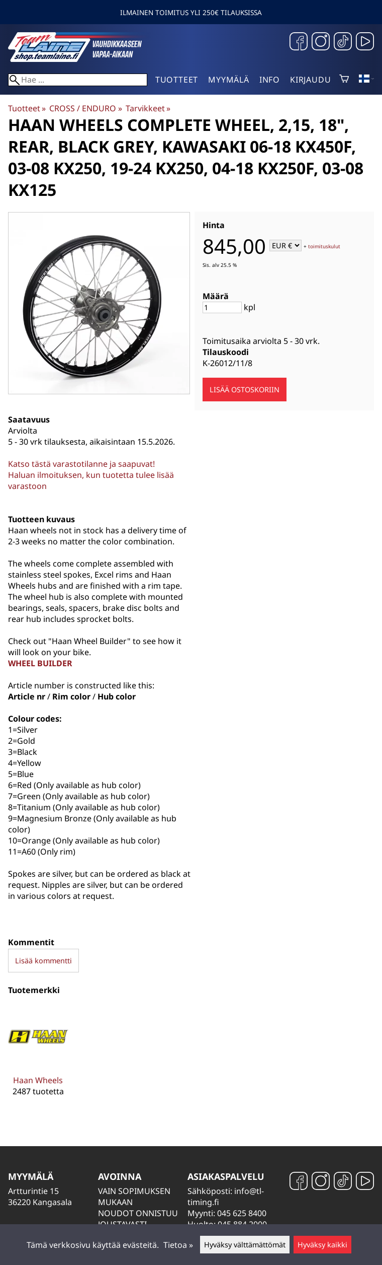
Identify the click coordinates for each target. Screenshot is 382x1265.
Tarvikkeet (148, 108)
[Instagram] (321, 42)
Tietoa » (178, 1244)
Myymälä (228, 79)
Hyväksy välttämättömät (244, 1244)
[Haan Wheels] (38, 1059)
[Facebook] (299, 42)
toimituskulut (324, 246)
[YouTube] (365, 42)
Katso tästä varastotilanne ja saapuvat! (81, 463)
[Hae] (77, 80)
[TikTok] (343, 42)
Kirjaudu (310, 79)
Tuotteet (176, 79)
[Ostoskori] (344, 79)
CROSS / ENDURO (85, 108)
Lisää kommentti (43, 960)
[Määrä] (222, 307)
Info (269, 79)
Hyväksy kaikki (322, 1244)
